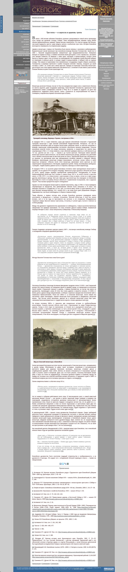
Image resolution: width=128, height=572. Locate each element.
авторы (26, 58)
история (26, 44)
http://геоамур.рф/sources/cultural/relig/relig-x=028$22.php (64, 499)
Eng (111, 1)
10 (78, 252)
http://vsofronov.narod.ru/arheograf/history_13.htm (69, 516)
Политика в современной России (68, 21)
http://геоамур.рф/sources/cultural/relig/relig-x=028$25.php (76, 552)
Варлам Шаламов (106, 19)
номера (26, 23)
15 (80, 378)
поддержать (1, 24)
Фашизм (106, 75)
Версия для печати (38, 17)
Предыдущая (36, 26)
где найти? (25, 28)
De (113, 1)
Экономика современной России (50, 21)
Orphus (16, 88)
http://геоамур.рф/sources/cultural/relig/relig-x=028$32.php (76, 532)
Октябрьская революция (106, 67)
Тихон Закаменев (90, 29)
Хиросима (106, 21)
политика (26, 34)
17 (89, 400)
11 (88, 280)
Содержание (46, 26)
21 (62, 451)
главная (26, 17)
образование (25, 37)
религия (26, 39)
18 (72, 409)
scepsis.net (89, 567)
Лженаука (106, 88)
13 (94, 314)
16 (45, 391)
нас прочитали (24, 26)
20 (70, 425)
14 (59, 374)
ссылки (26, 61)
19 (68, 420)
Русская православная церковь (106, 80)
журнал (26, 21)
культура (26, 49)
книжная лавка (23, 65)
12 (87, 300)
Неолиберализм (36, 21)
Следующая (54, 26)
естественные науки (22, 52)
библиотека (24, 31)
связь (27, 68)
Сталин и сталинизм (106, 82)
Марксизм (106, 73)
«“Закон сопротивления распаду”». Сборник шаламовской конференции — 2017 (106, 45)
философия (25, 42)
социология (25, 47)
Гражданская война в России (106, 65)
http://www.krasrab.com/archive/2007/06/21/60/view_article (50, 557)
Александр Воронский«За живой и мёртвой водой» (106, 40)
